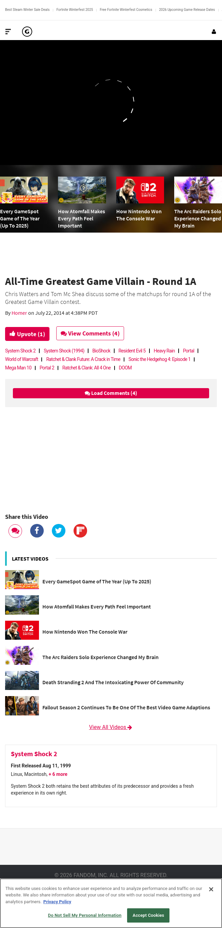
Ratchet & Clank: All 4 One (86, 367)
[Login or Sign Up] (214, 31)
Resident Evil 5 (132, 350)
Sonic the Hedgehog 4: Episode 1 (159, 359)
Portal (188, 350)
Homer (20, 312)
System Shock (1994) (64, 350)
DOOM (125, 367)
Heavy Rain (164, 350)
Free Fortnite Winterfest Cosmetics (126, 10)
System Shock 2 (20, 350)
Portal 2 (47, 367)
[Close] (211, 889)
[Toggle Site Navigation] (8, 31)
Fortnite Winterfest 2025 (74, 10)
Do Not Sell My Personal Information (85, 915)
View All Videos (111, 727)
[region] (111, 903)
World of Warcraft (21, 359)
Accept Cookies (148, 915)
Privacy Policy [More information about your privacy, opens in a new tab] (57, 901)
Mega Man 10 (18, 367)
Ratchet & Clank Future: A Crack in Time (83, 359)
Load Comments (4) (111, 392)
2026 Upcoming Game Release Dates (187, 10)
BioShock (101, 350)
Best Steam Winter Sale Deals (27, 10)
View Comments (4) (90, 333)
